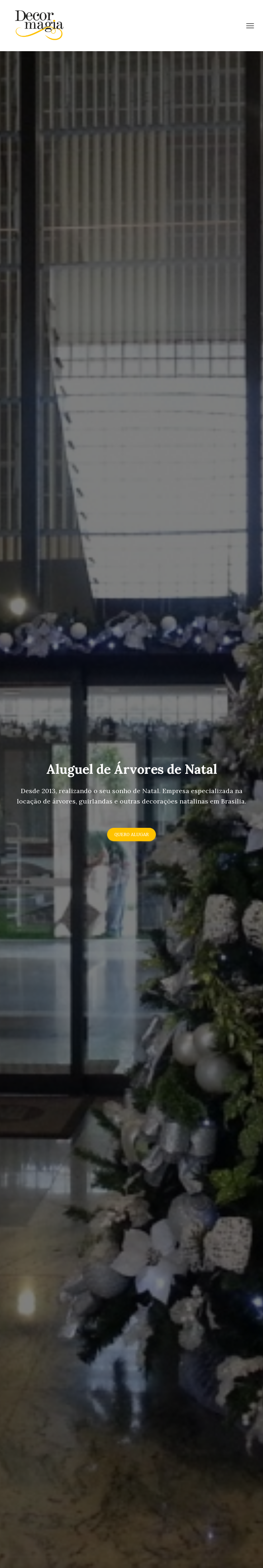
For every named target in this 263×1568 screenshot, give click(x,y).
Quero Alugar (131, 834)
